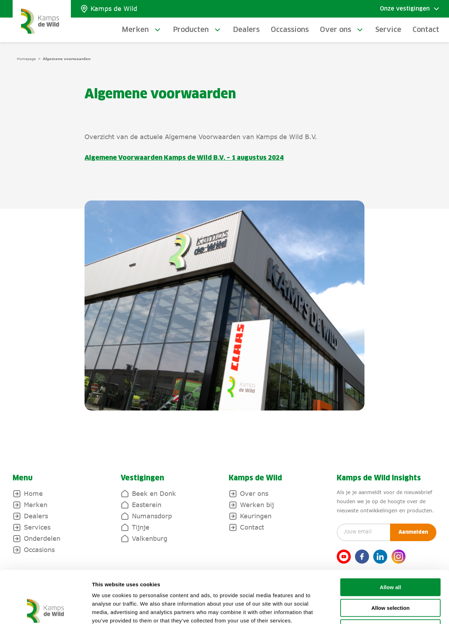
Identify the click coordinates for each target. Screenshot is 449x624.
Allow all (390, 538)
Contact (426, 29)
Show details (368, 610)
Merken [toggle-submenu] (135, 29)
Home (33, 493)
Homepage (26, 59)
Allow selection (390, 559)
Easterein (146, 504)
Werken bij (257, 504)
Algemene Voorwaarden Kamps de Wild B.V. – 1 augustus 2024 (184, 158)
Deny (390, 579)
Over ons (254, 493)
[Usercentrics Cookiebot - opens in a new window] (45, 610)
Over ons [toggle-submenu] (335, 29)
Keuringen (256, 516)
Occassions (290, 29)
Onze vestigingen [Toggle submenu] (405, 9)
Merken (35, 504)
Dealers (246, 29)
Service (388, 29)
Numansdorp (152, 516)
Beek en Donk (154, 493)
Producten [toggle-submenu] (191, 29)
